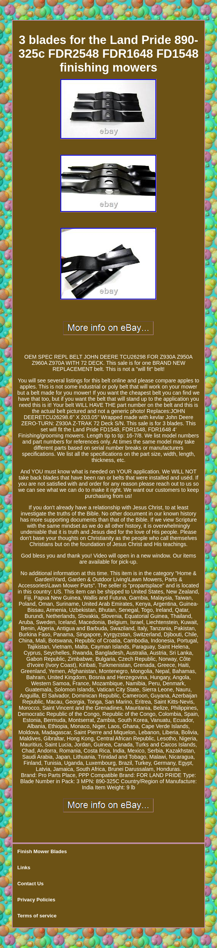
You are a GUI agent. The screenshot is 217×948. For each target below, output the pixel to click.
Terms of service (36, 916)
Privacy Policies (36, 899)
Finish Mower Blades (42, 851)
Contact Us (30, 883)
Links (23, 867)
